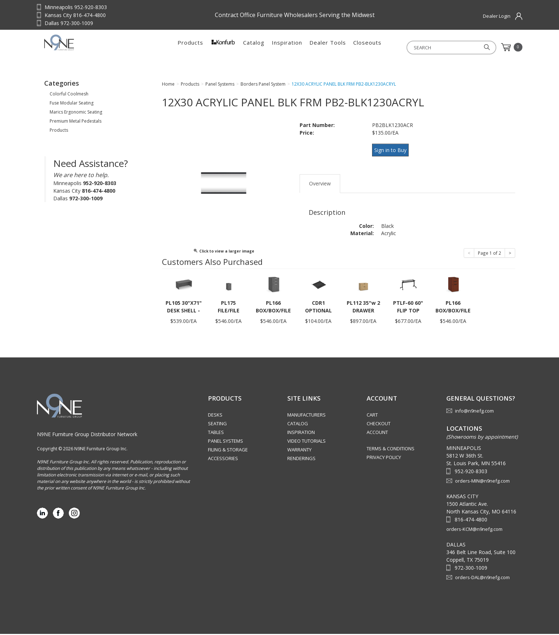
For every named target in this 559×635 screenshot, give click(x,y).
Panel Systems (225, 442)
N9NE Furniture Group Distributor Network (87, 435)
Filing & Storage (228, 450)
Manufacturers (306, 416)
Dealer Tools (327, 47)
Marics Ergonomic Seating (76, 114)
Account (377, 433)
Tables (216, 433)
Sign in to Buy (393, 151)
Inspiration (287, 47)
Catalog (253, 47)
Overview (320, 181)
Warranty (299, 450)
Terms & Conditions (390, 449)
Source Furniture (89, 47)
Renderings (301, 459)
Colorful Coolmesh (69, 96)
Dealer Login (496, 16)
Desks (215, 416)
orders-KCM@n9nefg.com (474, 530)
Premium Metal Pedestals (75, 123)
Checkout (379, 424)
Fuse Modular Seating (71, 105)
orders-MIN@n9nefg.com (482, 482)
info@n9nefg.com (474, 412)
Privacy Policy (384, 458)
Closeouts (367, 47)
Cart (372, 416)
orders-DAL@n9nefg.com (482, 578)
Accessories (223, 459)
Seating (217, 424)
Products (190, 47)
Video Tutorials (306, 442)
